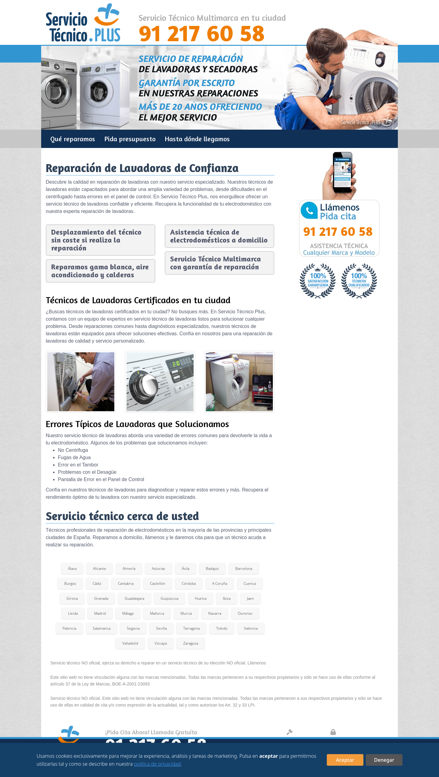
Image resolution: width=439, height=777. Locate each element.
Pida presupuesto (129, 139)
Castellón (157, 583)
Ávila (185, 568)
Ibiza (226, 598)
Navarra (214, 613)
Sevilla (161, 628)
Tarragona (191, 628)
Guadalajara (134, 598)
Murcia (186, 613)
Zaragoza (190, 643)
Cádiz (97, 583)
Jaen (250, 598)
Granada (101, 598)
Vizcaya (161, 643)
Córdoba (189, 583)
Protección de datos (360, 732)
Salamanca (101, 628)
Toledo (221, 628)
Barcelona (243, 568)
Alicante (99, 568)
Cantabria (126, 583)
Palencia (69, 628)
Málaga (128, 613)
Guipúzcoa (169, 598)
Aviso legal (305, 732)
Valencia (251, 628)
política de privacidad (157, 764)
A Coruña (219, 583)
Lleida (73, 613)
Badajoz (212, 568)
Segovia (133, 628)
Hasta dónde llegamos (197, 139)
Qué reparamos (72, 139)
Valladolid (130, 643)
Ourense (245, 613)
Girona (72, 598)
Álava (72, 568)
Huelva (200, 598)
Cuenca (250, 583)
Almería (129, 568)
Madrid (100, 613)
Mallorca (157, 613)
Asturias (158, 568)
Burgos (70, 583)
